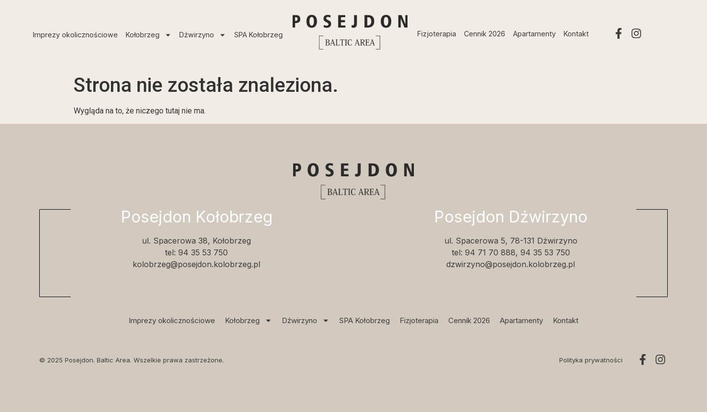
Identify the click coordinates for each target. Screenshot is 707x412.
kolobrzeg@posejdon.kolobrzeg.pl (196, 264)
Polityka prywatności (591, 360)
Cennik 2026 (484, 33)
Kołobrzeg (148, 35)
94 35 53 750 (203, 252)
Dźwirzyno (202, 35)
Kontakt (576, 33)
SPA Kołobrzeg (258, 34)
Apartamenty (534, 33)
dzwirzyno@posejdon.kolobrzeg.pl (510, 264)
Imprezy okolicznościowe (75, 34)
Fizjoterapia (436, 33)
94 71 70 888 (490, 252)
